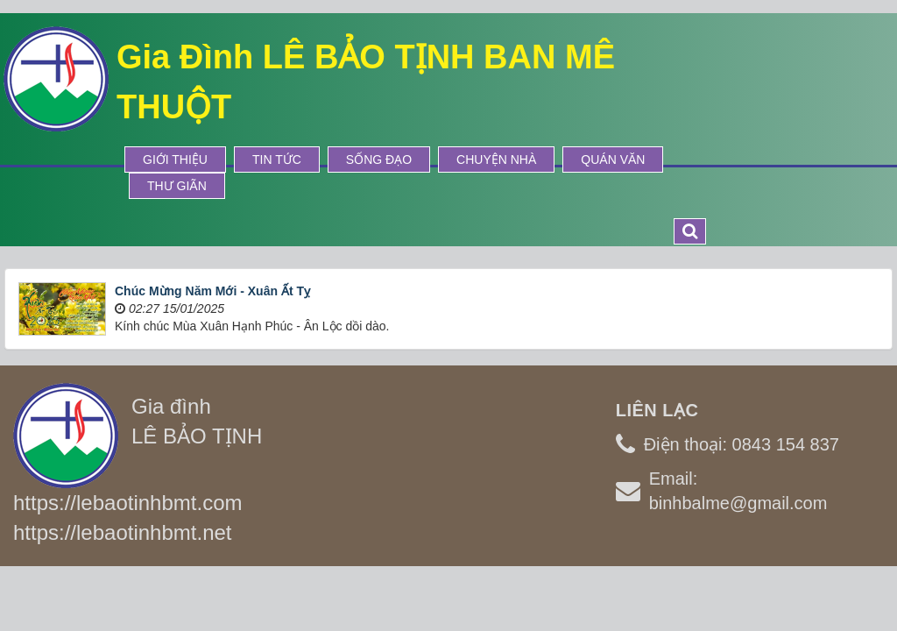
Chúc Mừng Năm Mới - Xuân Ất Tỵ (212, 291)
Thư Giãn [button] (177, 186)
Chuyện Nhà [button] (496, 159)
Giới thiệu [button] (175, 159)
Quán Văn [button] (613, 159)
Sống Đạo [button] (379, 159)
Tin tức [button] (276, 159)
